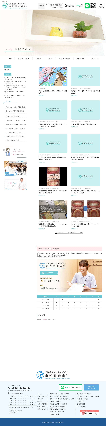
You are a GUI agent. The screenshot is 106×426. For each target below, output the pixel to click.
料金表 (50, 58)
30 (73, 232)
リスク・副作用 (81, 406)
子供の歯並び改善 (54, 414)
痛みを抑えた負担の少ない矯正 (58, 404)
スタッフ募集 (80, 58)
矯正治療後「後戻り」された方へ (16, 128)
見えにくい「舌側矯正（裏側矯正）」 (15, 111)
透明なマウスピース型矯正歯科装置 (59, 394)
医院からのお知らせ (82, 399)
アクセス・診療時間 (64, 58)
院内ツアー (39, 58)
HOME (10, 58)
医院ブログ (8, 69)
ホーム (40, 394)
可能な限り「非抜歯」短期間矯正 (16, 124)
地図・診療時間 (42, 404)
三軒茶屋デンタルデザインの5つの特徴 (88, 396)
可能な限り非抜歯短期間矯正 (58, 406)
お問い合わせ (94, 58)
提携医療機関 (81, 404)
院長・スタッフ (42, 396)
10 (68, 232)
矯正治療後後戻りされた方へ (58, 409)
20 (71, 232)
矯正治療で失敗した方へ (13, 132)
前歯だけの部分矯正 (55, 401)
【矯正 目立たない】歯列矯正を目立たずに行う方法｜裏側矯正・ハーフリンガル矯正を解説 (15, 87)
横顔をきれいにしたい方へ (57, 411)
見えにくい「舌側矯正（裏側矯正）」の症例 (62, 399)
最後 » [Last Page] (81, 232)
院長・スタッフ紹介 (23, 58)
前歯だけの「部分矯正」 (13, 116)
